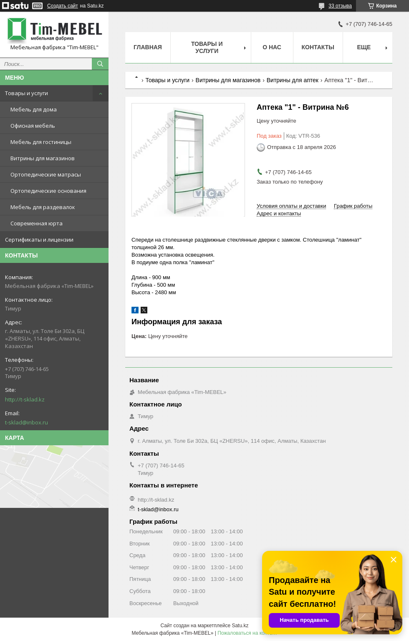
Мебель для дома (33, 109)
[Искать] (100, 64)
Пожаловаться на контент (247, 633)
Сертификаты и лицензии (39, 239)
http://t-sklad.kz (25, 399)
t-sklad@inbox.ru (26, 422)
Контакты (318, 47)
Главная (148, 47)
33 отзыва (340, 6)
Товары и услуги (26, 93)
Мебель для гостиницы (40, 142)
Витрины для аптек (292, 80)
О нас (272, 47)
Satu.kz (240, 625)
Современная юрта (36, 223)
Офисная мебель (32, 125)
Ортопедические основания (48, 190)
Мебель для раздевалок (42, 207)
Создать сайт (62, 6)
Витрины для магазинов (42, 158)
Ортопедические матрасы (45, 174)
